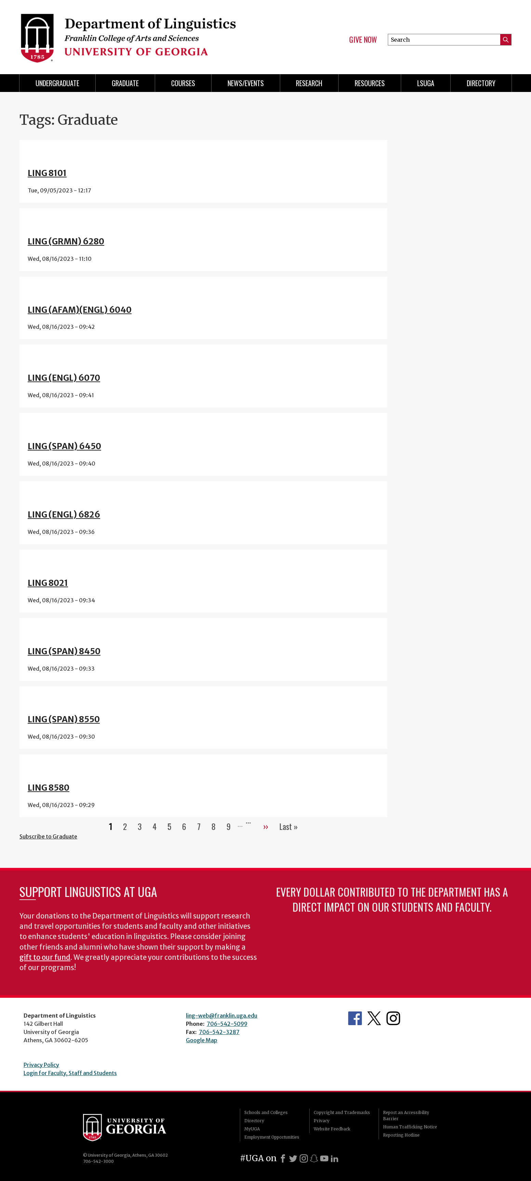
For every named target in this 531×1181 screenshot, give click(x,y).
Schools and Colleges (266, 1112)
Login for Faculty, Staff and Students (70, 1073)
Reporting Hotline (401, 1135)
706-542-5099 (227, 1023)
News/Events (246, 83)
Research (309, 83)
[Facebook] (283, 1158)
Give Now (363, 40)
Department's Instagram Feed (393, 1018)
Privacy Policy (41, 1064)
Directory (481, 83)
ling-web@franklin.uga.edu (221, 1015)
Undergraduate (57, 83)
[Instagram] (304, 1158)
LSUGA (425, 83)
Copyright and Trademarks (342, 1112)
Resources (370, 83)
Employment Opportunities (271, 1137)
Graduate (125, 83)
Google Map (201, 1040)
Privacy (321, 1120)
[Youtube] (324, 1158)
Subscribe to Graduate (48, 836)
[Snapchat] (314, 1158)
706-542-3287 (219, 1032)
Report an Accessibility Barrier (406, 1115)
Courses (183, 83)
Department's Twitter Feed (374, 1018)
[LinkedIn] (334, 1158)
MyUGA (252, 1128)
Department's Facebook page (355, 1018)
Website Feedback (332, 1128)
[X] (293, 1158)
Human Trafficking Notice (410, 1126)
